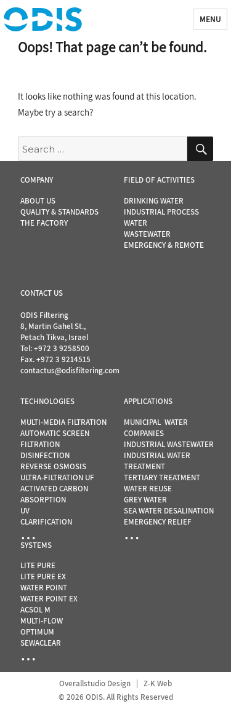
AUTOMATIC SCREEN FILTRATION (54, 439)
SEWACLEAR (40, 643)
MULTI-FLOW (41, 621)
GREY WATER (145, 499)
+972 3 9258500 (61, 348)
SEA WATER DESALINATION (169, 510)
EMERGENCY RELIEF (158, 522)
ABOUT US (37, 201)
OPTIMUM (37, 632)
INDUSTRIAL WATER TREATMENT (157, 461)
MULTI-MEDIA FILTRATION (63, 422)
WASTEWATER (147, 234)
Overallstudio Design (95, 683)
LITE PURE (37, 565)
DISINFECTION (45, 455)
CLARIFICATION (46, 522)
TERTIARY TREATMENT (162, 477)
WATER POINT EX (49, 598)
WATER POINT (43, 587)
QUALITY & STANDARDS (59, 212)
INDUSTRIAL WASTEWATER (169, 444)
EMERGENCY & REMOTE (164, 245)
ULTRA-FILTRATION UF (57, 477)
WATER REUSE (148, 488)
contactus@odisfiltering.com (70, 370)
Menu (210, 19)
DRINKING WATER (154, 201)
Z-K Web (158, 683)
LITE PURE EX (43, 576)
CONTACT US (41, 293)
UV (25, 510)
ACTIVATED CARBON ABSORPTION (54, 494)
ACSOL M (35, 609)
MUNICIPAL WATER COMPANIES (156, 427)
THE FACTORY (44, 223)
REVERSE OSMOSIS (53, 466)
